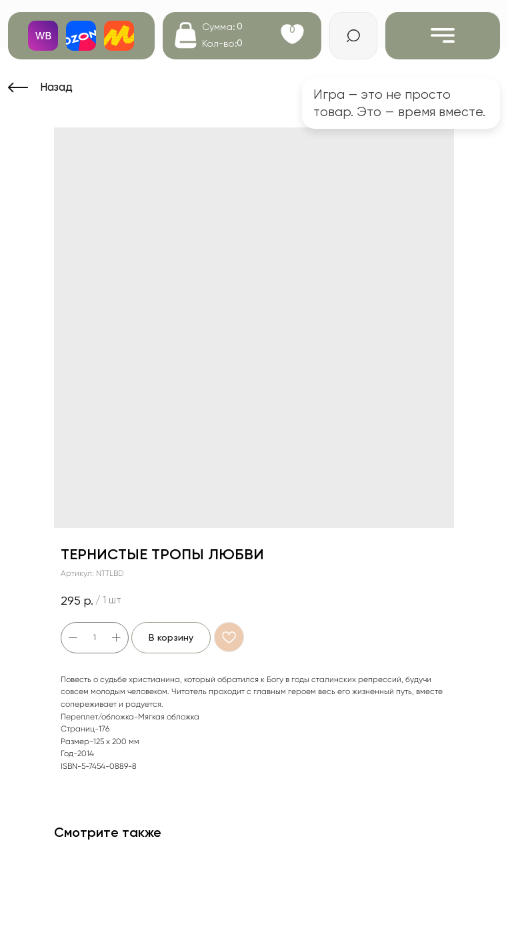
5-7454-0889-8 (109, 766)
